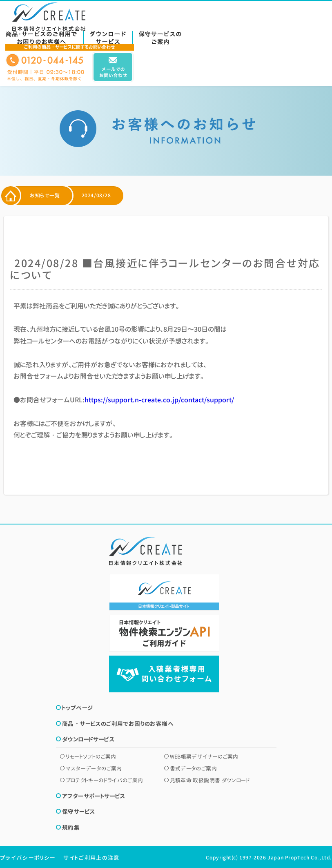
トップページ (77, 708)
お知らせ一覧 (45, 195)
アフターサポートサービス (93, 796)
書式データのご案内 (193, 768)
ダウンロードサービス (88, 739)
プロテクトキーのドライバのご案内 (104, 780)
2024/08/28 (96, 195)
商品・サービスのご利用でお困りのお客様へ (118, 723)
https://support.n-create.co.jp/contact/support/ (159, 399)
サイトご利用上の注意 (91, 857)
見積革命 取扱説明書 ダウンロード (210, 780)
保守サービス (78, 811)
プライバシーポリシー (27, 857)
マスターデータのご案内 (94, 768)
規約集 (71, 827)
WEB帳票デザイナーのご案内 (204, 756)
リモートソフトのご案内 (91, 756)
